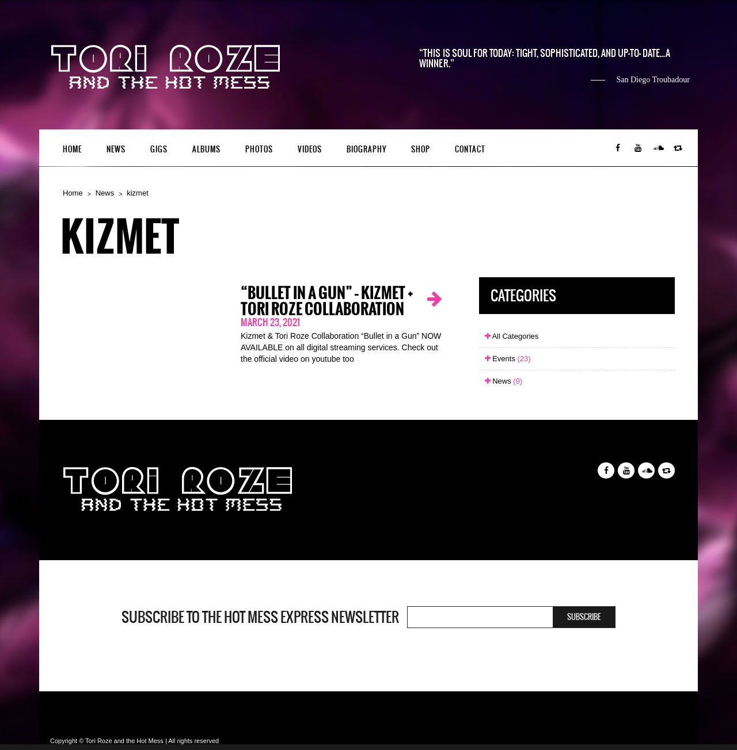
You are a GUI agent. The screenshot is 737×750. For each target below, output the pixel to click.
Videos (310, 149)
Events (508, 358)
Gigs (159, 149)
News (116, 149)
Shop (420, 149)
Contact (470, 149)
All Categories (512, 336)
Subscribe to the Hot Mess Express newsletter (260, 617)
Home (72, 149)
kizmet (138, 193)
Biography (366, 149)
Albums (206, 149)
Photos (259, 149)
